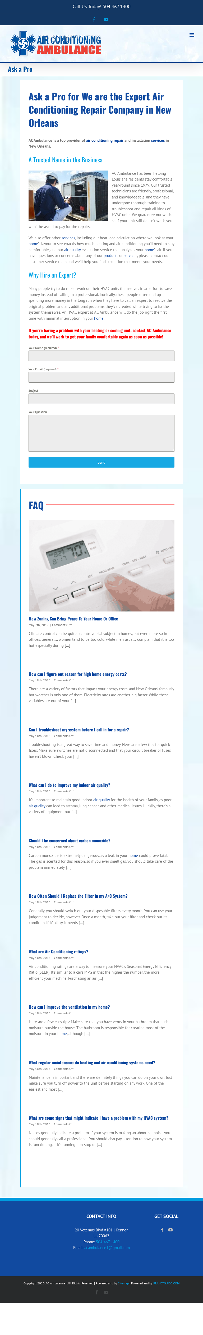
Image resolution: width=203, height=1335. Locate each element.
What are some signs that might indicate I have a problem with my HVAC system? (98, 1118)
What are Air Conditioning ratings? (58, 951)
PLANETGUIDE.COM (166, 1283)
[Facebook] (162, 1230)
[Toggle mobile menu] (192, 35)
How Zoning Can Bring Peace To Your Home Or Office (73, 618)
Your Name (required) (44, 348)
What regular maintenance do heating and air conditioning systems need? (92, 1062)
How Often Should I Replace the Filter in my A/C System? (78, 896)
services (158, 140)
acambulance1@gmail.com (107, 1247)
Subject (33, 390)
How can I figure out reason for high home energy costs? (78, 674)
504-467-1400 (107, 1241)
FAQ (36, 505)
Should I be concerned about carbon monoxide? (69, 840)
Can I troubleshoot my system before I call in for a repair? (79, 729)
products (111, 255)
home (33, 243)
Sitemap (123, 1283)
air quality (72, 249)
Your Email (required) (44, 369)
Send (101, 462)
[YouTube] (170, 1230)
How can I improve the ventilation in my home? (69, 1007)
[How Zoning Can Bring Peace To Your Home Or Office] (102, 565)
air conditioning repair (104, 140)
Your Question (38, 412)
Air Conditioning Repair (96, 102)
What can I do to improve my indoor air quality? (69, 785)
